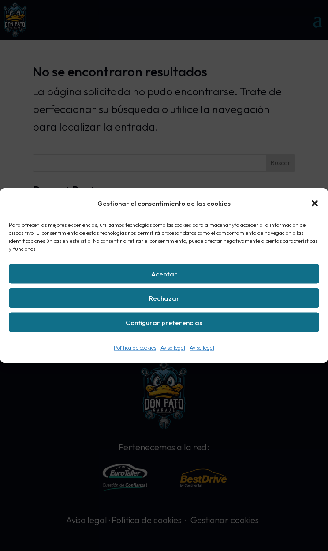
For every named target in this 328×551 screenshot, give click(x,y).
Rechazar (164, 298)
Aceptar (164, 273)
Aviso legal (172, 347)
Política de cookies (135, 347)
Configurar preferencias (164, 322)
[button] (314, 203)
